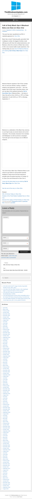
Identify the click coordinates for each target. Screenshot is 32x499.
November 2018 (6, 446)
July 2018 (5, 452)
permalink (13, 202)
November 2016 (6, 484)
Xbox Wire (17, 36)
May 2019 (5, 437)
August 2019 (5, 432)
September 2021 (6, 393)
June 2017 (5, 473)
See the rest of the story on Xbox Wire (12, 188)
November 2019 (6, 427)
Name (4, 237)
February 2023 (6, 367)
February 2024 (6, 348)
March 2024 (5, 346)
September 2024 (6, 337)
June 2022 (5, 379)
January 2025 (6, 331)
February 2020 (6, 423)
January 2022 (6, 387)
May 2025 (5, 324)
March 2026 (5, 309)
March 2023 (5, 365)
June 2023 (5, 360)
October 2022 (6, 373)
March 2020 (5, 421)
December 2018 (6, 445)
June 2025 (5, 323)
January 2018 (6, 462)
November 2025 (6, 315)
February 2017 (6, 479)
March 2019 (5, 440)
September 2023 (6, 356)
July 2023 (5, 359)
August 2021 (5, 395)
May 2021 (5, 399)
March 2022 (5, 384)
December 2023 (6, 351)
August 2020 (5, 413)
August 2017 (5, 470)
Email (4, 243)
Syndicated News (20, 30)
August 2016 (5, 488)
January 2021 (6, 406)
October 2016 (6, 485)
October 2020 (6, 410)
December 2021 (6, 388)
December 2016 (6, 482)
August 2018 (5, 451)
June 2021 (5, 398)
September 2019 (6, 431)
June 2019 (5, 435)
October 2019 (6, 429)
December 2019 (6, 426)
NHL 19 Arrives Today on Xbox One (11, 194)
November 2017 (6, 465)
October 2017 (6, 466)
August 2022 (5, 376)
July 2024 (5, 340)
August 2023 (5, 357)
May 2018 (5, 456)
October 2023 (6, 354)
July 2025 (5, 321)
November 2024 (6, 334)
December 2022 (6, 370)
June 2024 (5, 342)
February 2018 (6, 460)
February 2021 (6, 404)
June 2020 (5, 417)
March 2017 (5, 477)
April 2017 (5, 476)
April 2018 (5, 457)
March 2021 (5, 403)
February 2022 (6, 385)
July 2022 (5, 378)
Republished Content (16, 201)
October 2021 (6, 392)
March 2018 (5, 459)
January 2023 (6, 368)
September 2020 (6, 412)
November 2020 (6, 409)
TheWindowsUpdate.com (16, 12)
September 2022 (6, 374)
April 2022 (5, 382)
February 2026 (6, 310)
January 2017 (6, 481)
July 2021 (5, 396)
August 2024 (5, 339)
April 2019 (5, 438)
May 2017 (5, 474)
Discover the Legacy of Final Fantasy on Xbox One (15, 199)
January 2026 (6, 312)
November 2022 (6, 371)
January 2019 (6, 443)
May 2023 (5, 362)
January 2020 (6, 424)
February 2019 (6, 442)
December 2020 (6, 407)
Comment (5, 217)
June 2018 (5, 454)
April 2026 (5, 307)
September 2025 (6, 318)
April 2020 (5, 420)
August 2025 (5, 320)
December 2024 (6, 332)
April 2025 (5, 326)
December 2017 (6, 463)
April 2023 (5, 363)
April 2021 (5, 401)
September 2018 (6, 449)
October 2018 (6, 448)
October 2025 (6, 317)
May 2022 (5, 381)
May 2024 (5, 343)
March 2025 (5, 328)
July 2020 (5, 415)
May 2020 (5, 418)
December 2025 (6, 314)
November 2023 (6, 353)
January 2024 (6, 349)
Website (5, 248)
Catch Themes (19, 496)
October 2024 (6, 335)
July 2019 (5, 434)
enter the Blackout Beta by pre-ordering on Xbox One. (15, 50)
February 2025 (6, 329)
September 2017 (6, 468)
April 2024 (5, 345)
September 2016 (6, 487)
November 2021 (6, 390)
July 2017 (5, 471)
